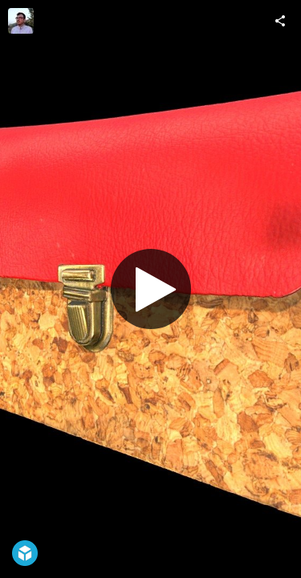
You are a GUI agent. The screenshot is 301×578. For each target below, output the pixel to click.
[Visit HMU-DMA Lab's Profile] (21, 21)
